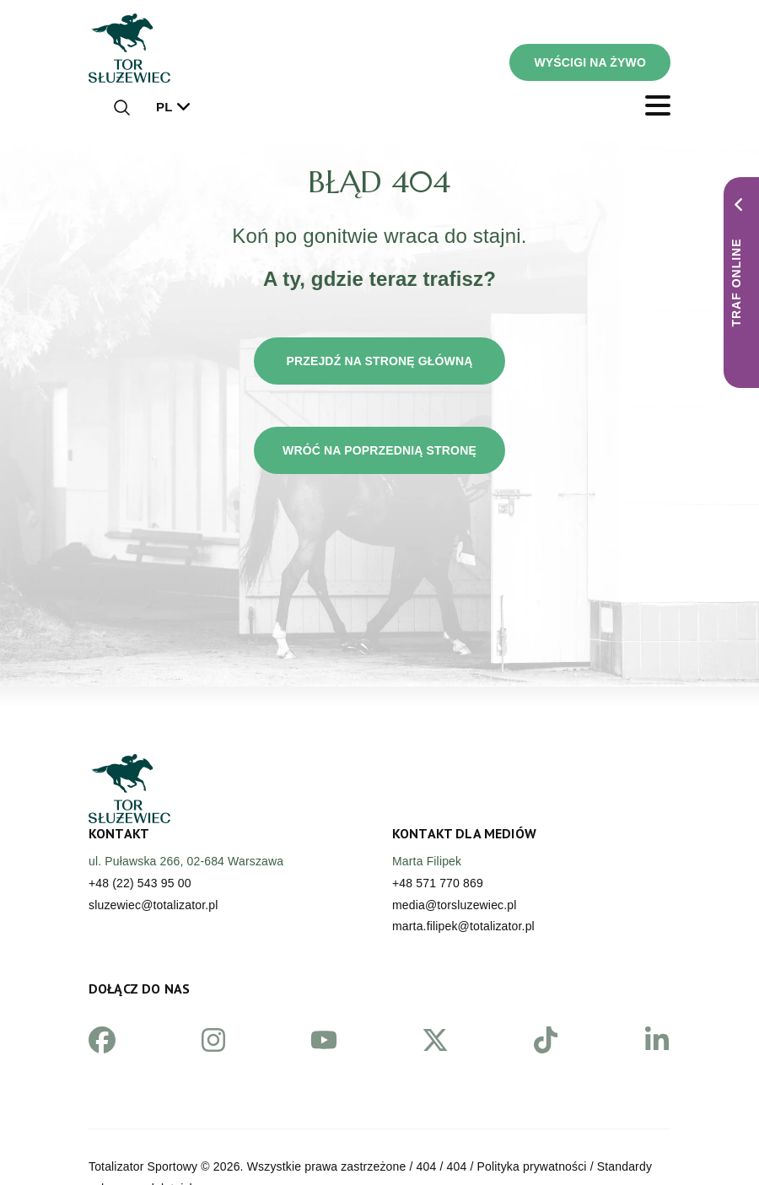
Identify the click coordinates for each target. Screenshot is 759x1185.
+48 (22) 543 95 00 (140, 883)
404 (427, 1166)
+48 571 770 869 (437, 883)
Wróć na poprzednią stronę (379, 450)
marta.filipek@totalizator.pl (463, 926)
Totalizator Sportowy (143, 1166)
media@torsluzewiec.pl (454, 905)
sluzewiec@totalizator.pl (153, 905)
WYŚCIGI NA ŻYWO (590, 62)
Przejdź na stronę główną (379, 361)
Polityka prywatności (532, 1166)
